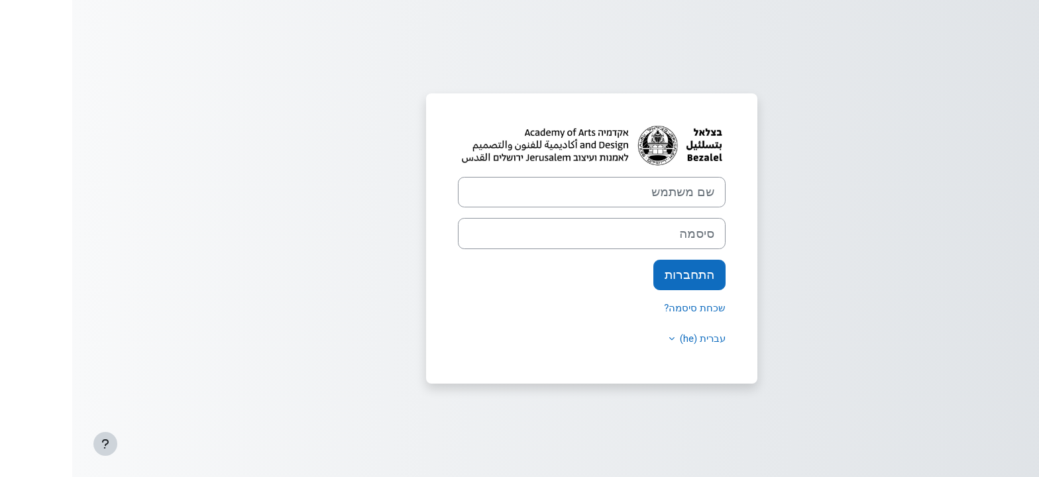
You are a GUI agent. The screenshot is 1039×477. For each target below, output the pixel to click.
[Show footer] (33, 444)
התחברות (617, 275)
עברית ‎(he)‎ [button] (629, 338)
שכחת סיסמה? (622, 308)
